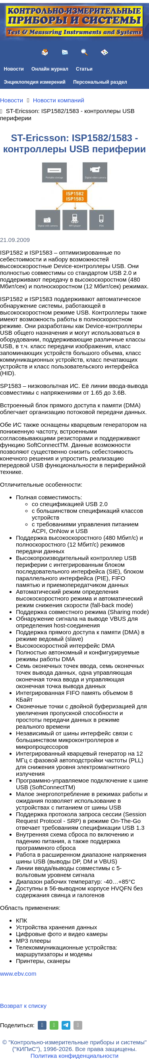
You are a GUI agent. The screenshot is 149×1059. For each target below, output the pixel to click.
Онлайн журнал (49, 69)
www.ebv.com (18, 973)
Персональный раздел (100, 82)
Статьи (84, 69)
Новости (14, 69)
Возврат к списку (23, 1005)
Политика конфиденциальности (74, 1055)
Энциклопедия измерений (35, 82)
